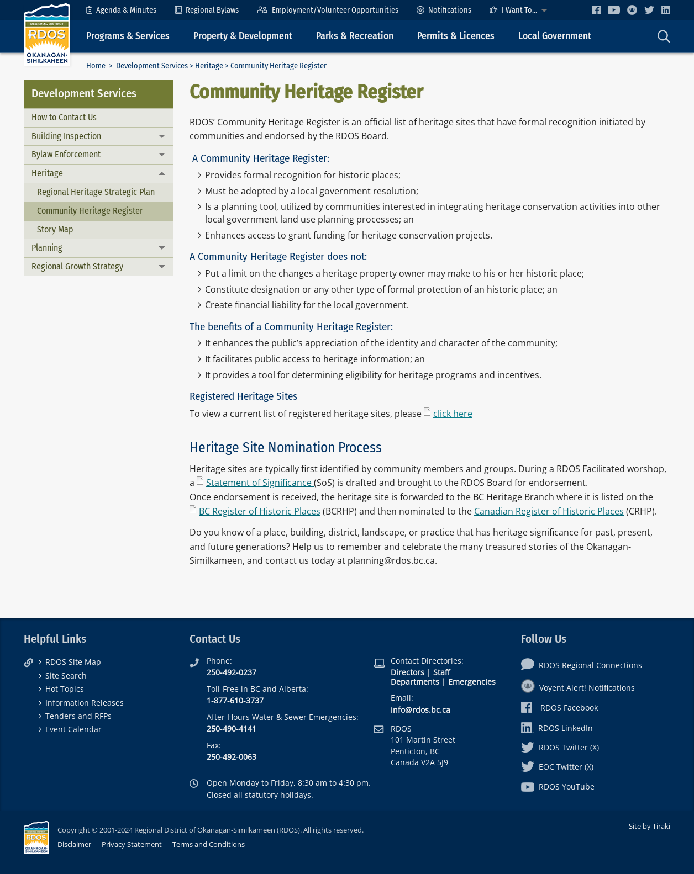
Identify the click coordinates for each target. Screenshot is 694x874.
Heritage (209, 66)
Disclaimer (74, 844)
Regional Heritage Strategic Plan (96, 192)
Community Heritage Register (90, 210)
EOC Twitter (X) (557, 766)
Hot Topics (64, 689)
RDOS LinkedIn (557, 728)
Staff (441, 672)
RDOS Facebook (559, 707)
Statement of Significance (260, 482)
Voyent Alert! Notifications (578, 687)
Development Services (152, 66)
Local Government (554, 36)
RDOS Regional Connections (581, 665)
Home (96, 66)
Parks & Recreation (354, 36)
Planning (46, 247)
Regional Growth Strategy (77, 266)
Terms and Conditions (208, 844)
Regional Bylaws (207, 10)
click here (452, 413)
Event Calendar (73, 729)
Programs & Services (128, 36)
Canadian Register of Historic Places (549, 511)
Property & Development (242, 36)
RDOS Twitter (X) (560, 747)
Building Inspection (66, 136)
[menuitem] (121, 10)
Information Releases (84, 702)
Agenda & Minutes (121, 10)
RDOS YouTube (558, 786)
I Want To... (513, 10)
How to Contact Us (64, 117)
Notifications (444, 10)
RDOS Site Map (73, 661)
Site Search (66, 675)
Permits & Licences (456, 36)
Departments (415, 681)
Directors (407, 672)
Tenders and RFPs (78, 716)
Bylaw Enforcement (66, 154)
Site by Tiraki (649, 826)
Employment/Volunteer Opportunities (327, 10)
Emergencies (472, 681)
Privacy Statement (132, 844)
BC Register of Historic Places (259, 511)
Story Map (55, 229)
